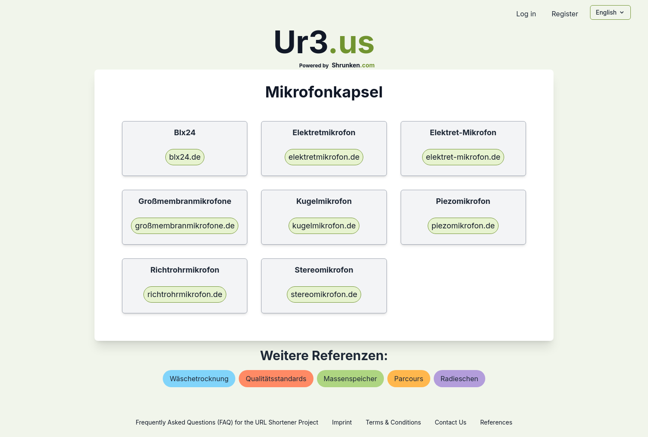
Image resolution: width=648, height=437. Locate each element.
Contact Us (450, 422)
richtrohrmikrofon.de (184, 294)
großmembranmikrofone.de (184, 225)
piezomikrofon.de (463, 225)
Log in (526, 13)
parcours (408, 378)
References (496, 422)
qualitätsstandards (276, 378)
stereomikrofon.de (324, 294)
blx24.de (185, 156)
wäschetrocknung (199, 378)
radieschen (459, 378)
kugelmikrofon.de (324, 225)
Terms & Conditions (393, 422)
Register (564, 13)
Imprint (342, 422)
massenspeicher (350, 378)
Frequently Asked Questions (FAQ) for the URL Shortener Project (227, 422)
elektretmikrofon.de (324, 156)
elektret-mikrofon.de (463, 156)
